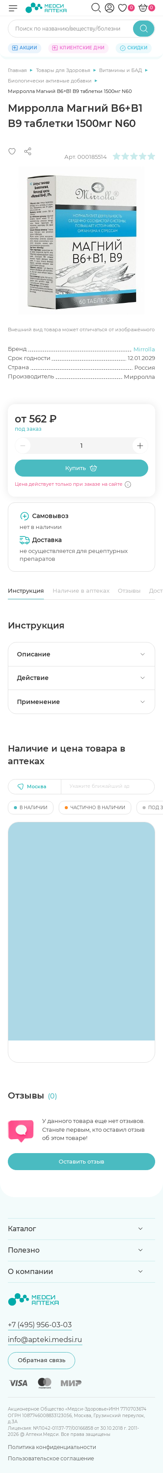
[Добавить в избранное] (12, 151)
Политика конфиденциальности (52, 1447)
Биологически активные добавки (50, 81)
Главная (18, 70)
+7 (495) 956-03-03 (40, 1324)
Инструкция (26, 590)
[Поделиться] (27, 151)
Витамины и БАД (121, 70)
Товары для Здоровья (64, 70)
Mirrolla (144, 349)
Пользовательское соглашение (51, 1458)
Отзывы (129, 590)
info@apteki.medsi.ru (45, 1339)
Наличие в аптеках (81, 590)
